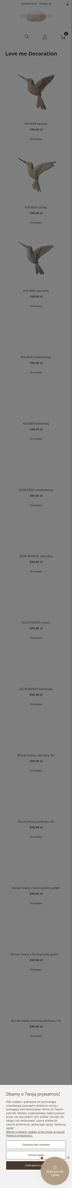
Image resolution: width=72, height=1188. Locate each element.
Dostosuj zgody (36, 1155)
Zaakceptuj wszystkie (36, 1165)
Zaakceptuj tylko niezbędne (36, 1144)
